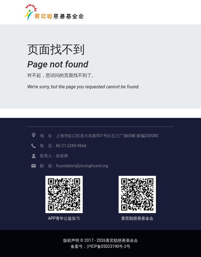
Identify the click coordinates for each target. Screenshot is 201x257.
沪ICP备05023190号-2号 (108, 246)
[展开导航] (170, 12)
